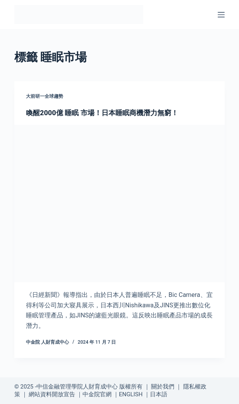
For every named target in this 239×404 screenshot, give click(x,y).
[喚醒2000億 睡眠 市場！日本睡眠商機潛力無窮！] (119, 203)
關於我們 (162, 386)
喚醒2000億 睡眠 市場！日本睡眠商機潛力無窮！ (102, 113)
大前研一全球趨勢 (44, 96)
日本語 (158, 394)
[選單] (221, 14)
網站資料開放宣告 (52, 394)
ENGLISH (131, 394)
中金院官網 (97, 394)
